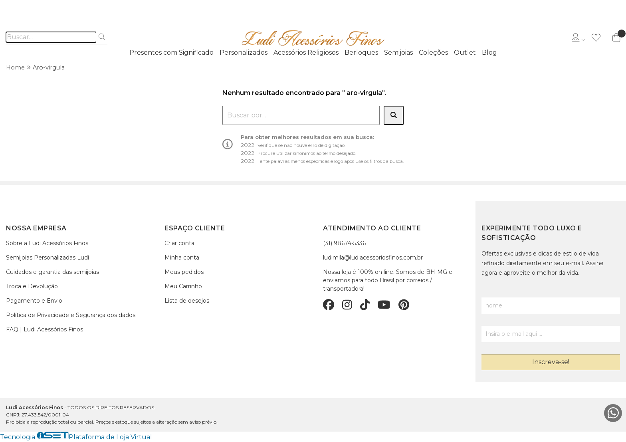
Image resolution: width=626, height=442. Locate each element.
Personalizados (243, 52)
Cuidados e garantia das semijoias (52, 272)
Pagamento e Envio (34, 300)
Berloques (361, 52)
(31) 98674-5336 (344, 243)
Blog (489, 52)
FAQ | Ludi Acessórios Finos (44, 329)
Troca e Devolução (32, 286)
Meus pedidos (184, 272)
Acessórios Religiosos (306, 52)
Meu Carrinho (183, 286)
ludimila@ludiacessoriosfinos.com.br (373, 257)
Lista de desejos (186, 300)
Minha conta (181, 257)
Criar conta (179, 243)
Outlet (465, 52)
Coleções (433, 52)
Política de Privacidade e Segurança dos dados (70, 315)
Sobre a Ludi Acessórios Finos (47, 243)
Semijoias (398, 52)
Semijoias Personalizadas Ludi (47, 257)
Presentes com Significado (171, 52)
